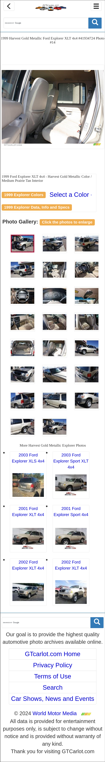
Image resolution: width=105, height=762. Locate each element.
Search (53, 687)
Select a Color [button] (70, 194)
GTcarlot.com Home (52, 653)
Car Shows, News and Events (52, 698)
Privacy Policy (52, 665)
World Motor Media (55, 713)
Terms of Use (52, 676)
